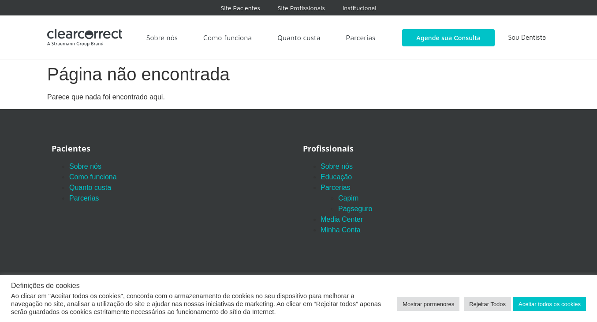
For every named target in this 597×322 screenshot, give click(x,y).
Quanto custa (298, 38)
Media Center (342, 219)
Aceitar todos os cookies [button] (550, 304)
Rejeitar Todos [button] (487, 304)
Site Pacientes (240, 7)
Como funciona (227, 38)
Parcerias (361, 38)
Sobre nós (162, 38)
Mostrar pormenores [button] (428, 304)
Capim (348, 198)
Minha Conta (341, 230)
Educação (336, 177)
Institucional (360, 7)
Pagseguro (355, 208)
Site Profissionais (301, 7)
